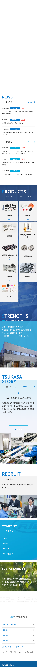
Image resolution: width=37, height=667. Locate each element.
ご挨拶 (5, 548)
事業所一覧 (6, 559)
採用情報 (5, 656)
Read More (26, 326)
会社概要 (5, 554)
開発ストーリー (20, 662)
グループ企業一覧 (8, 564)
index (30, 102)
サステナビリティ (7, 662)
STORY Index (27, 392)
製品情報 (5, 650)
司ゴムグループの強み (9, 640)
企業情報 (5, 645)
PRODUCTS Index (25, 196)
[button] (32, 430)
